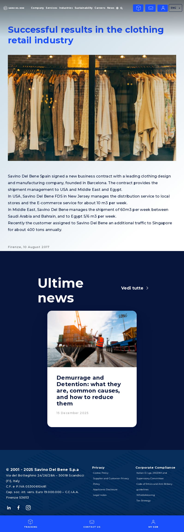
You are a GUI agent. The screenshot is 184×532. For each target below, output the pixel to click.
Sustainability (84, 7)
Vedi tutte (132, 288)
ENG (175, 8)
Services (51, 7)
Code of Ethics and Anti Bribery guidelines (154, 486)
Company (37, 7)
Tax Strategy (143, 500)
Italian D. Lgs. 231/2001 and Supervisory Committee (151, 475)
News (110, 7)
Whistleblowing (145, 495)
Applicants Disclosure (105, 489)
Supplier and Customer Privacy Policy (111, 481)
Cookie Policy (100, 472)
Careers (99, 7)
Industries (66, 7)
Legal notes (99, 495)
